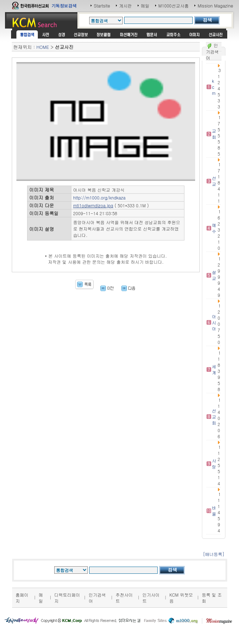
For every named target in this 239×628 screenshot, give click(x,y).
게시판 (125, 5)
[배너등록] (213, 554)
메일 (145, 5)
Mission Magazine (215, 5)
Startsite (102, 5)
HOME (42, 47)
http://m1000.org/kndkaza (99, 197)
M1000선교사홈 (173, 5)
